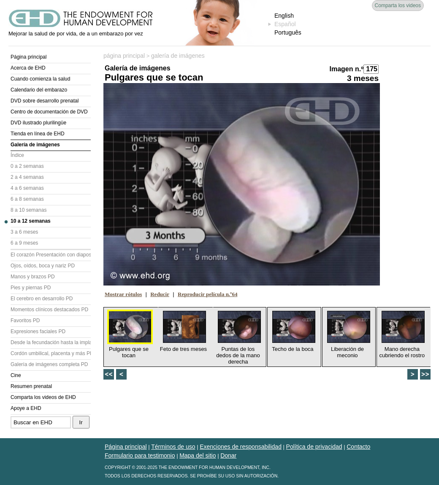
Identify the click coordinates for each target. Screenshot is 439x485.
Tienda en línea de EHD (38, 134)
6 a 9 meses (24, 243)
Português (287, 32)
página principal (124, 55)
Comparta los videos (398, 5)
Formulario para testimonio (140, 455)
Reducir (159, 294)
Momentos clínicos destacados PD (49, 310)
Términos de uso (173, 446)
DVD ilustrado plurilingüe (38, 123)
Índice (17, 155)
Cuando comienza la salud (40, 79)
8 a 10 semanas (28, 210)
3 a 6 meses (24, 232)
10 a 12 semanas (31, 221)
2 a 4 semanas (27, 177)
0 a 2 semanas (27, 166)
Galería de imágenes (35, 145)
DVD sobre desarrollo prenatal (45, 101)
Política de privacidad (314, 446)
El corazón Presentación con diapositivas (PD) (51, 255)
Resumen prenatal (31, 386)
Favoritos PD (25, 320)
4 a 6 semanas (27, 188)
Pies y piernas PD (31, 288)
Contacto (358, 446)
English (284, 15)
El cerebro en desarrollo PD (42, 299)
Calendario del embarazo (39, 90)
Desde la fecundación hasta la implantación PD (51, 342)
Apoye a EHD (26, 408)
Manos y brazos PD (33, 277)
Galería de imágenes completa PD (49, 364)
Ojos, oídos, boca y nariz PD (43, 266)
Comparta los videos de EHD (43, 397)
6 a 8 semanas (27, 199)
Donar (228, 455)
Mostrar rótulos (123, 294)
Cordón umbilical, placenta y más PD (51, 353)
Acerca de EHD (28, 68)
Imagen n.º (346, 69)
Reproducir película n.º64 (207, 294)
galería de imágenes (178, 55)
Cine (16, 375)
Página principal (28, 57)
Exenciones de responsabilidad (241, 446)
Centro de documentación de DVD (49, 112)
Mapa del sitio (197, 455)
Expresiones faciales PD (38, 331)
